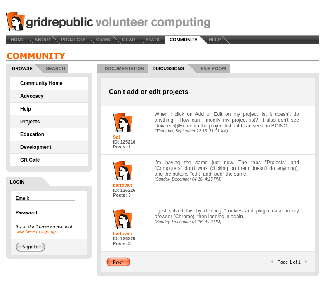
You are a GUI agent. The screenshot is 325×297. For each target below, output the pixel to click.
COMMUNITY (184, 39)
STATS (153, 39)
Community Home (41, 83)
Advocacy (32, 96)
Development (35, 147)
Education (32, 134)
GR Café (30, 160)
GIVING (104, 39)
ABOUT (43, 39)
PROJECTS (73, 39)
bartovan (122, 185)
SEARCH (55, 68)
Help (25, 109)
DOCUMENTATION (124, 68)
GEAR (128, 39)
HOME (17, 39)
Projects (30, 122)
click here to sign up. (36, 231)
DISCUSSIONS (168, 68)
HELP (215, 39)
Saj (116, 136)
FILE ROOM (213, 68)
